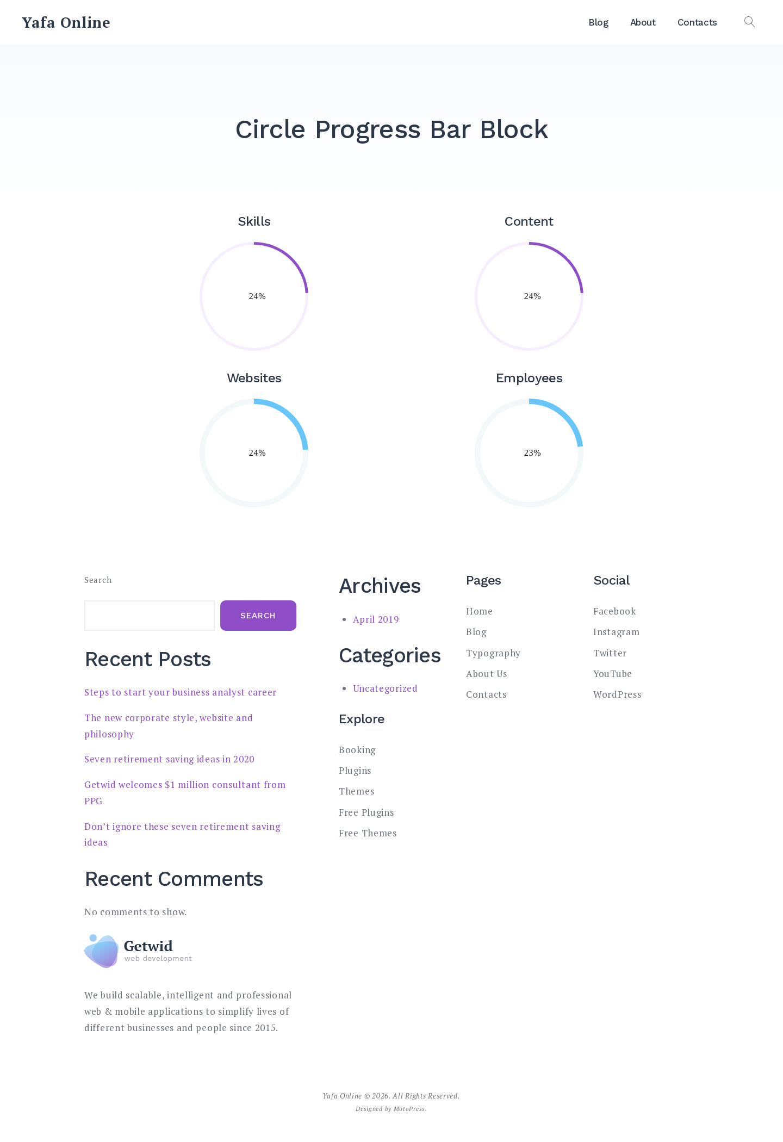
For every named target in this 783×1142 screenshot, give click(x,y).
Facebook (614, 611)
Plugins (355, 770)
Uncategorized (385, 688)
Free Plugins (366, 812)
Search (97, 580)
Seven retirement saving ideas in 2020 (169, 759)
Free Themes (368, 833)
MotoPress (409, 1108)
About (643, 22)
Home (479, 611)
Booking (357, 749)
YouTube (612, 673)
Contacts (697, 22)
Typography (493, 653)
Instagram (616, 631)
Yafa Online (66, 22)
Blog (598, 22)
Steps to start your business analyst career (180, 692)
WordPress (617, 694)
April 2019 (376, 619)
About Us (486, 673)
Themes (356, 791)
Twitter (610, 653)
